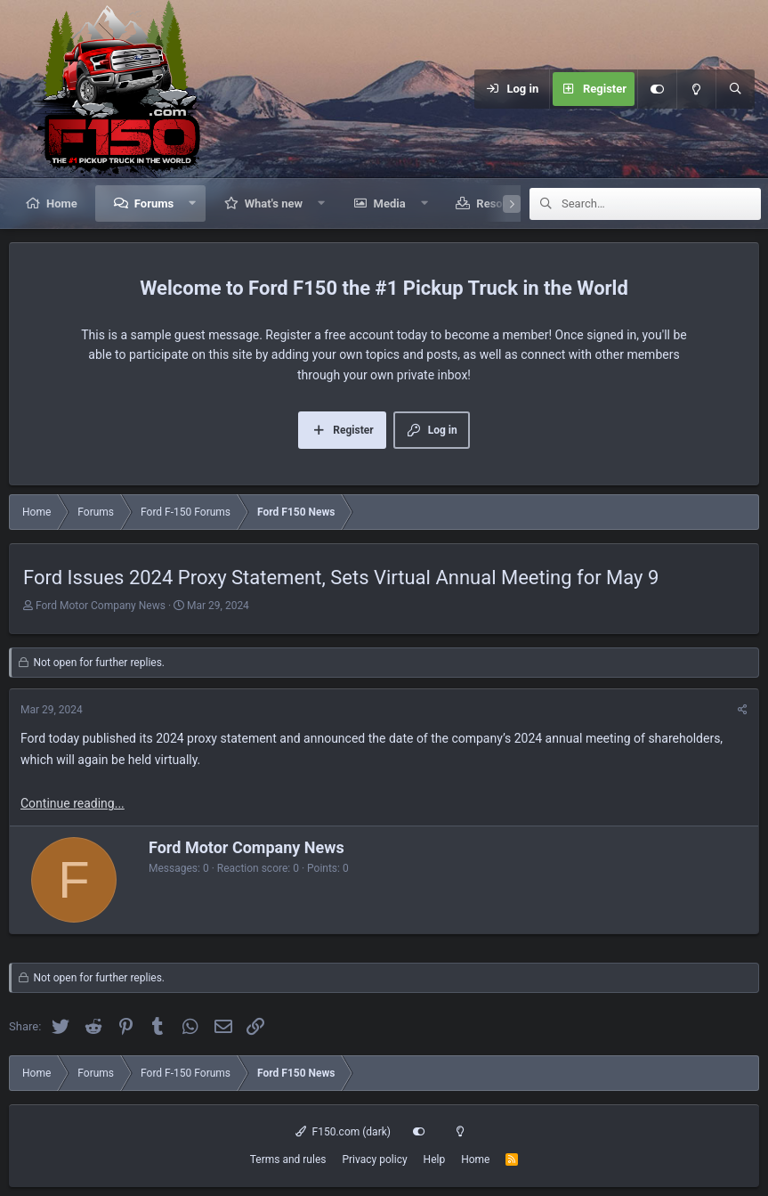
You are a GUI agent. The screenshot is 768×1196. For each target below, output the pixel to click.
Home (61, 203)
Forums (154, 203)
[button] (193, 203)
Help (435, 1159)
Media (390, 203)
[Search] (735, 89)
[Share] (743, 710)
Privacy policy (374, 1159)
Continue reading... (72, 803)
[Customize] (656, 89)
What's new (274, 203)
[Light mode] (695, 89)
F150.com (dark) (343, 1132)
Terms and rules (288, 1159)
